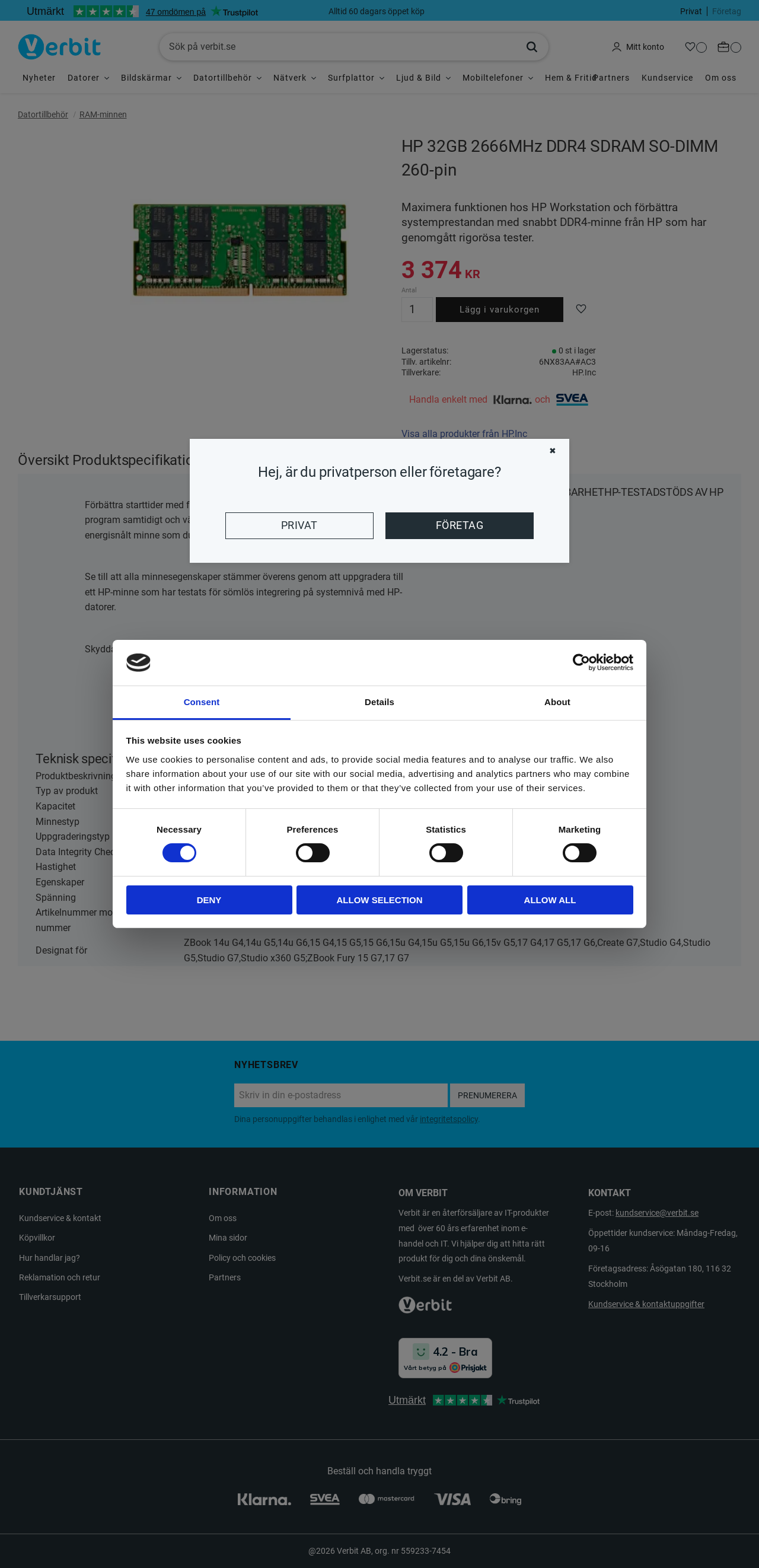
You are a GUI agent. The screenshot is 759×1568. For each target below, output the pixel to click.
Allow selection (380, 900)
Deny (209, 900)
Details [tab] (379, 702)
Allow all (550, 900)
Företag (459, 525)
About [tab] (557, 702)
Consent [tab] (202, 702)
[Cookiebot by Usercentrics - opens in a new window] (581, 662)
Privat (299, 525)
